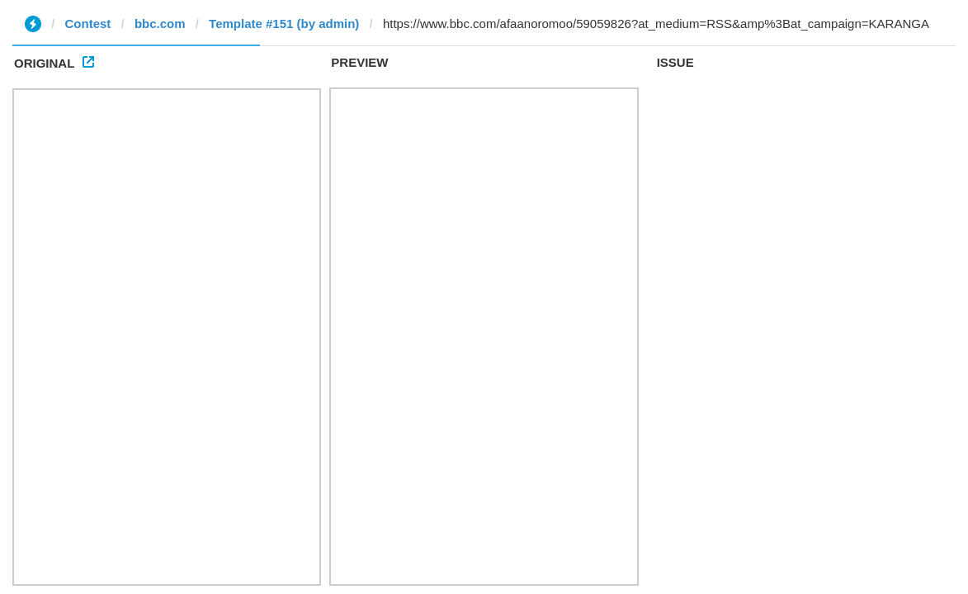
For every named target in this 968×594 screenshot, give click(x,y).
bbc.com (160, 23)
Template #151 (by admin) (284, 23)
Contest (88, 23)
